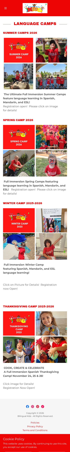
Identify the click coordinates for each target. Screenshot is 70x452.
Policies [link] (35, 422)
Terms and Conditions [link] (35, 430)
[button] (8, 8)
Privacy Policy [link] (35, 426)
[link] (35, 8)
